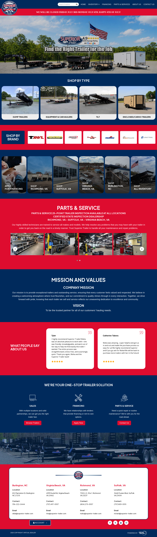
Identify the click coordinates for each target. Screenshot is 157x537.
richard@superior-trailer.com (125, 513)
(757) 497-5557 (52, 504)
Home (83, 4)
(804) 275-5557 (86, 504)
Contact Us (148, 4)
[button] (73, 68)
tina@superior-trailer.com (56, 513)
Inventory (93, 4)
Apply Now (78, 423)
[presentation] (15, 249)
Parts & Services (122, 4)
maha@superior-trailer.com (90, 513)
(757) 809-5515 (120, 504)
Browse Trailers (32, 423)
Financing (106, 4)
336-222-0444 (18, 504)
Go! (76, 4)
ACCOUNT (40, 523)
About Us (136, 4)
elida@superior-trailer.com (22, 513)
